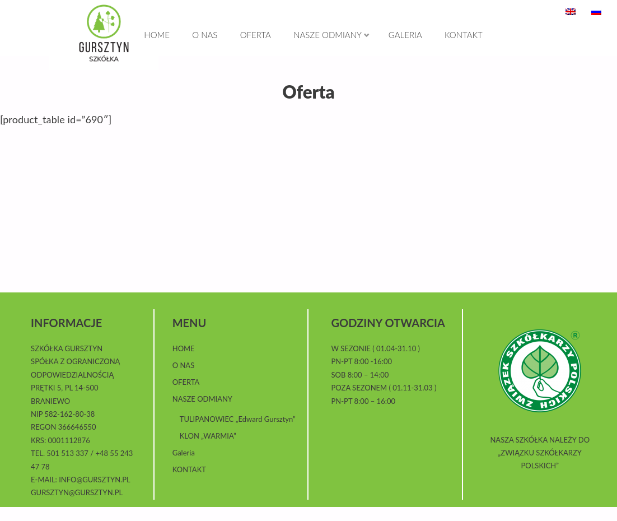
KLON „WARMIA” (208, 449)
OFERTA (186, 396)
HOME (183, 362)
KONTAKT (189, 483)
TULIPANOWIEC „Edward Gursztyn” (238, 433)
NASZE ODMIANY (202, 412)
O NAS (183, 379)
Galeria (183, 466)
